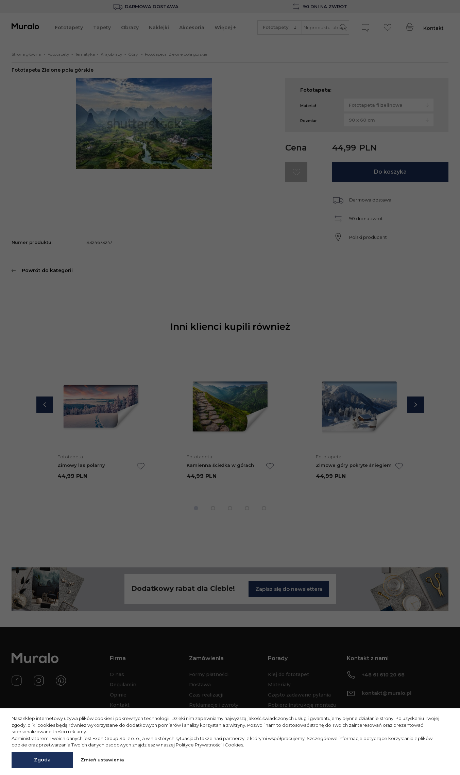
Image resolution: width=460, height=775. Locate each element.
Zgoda (42, 760)
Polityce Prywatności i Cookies (209, 744)
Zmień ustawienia (102, 759)
